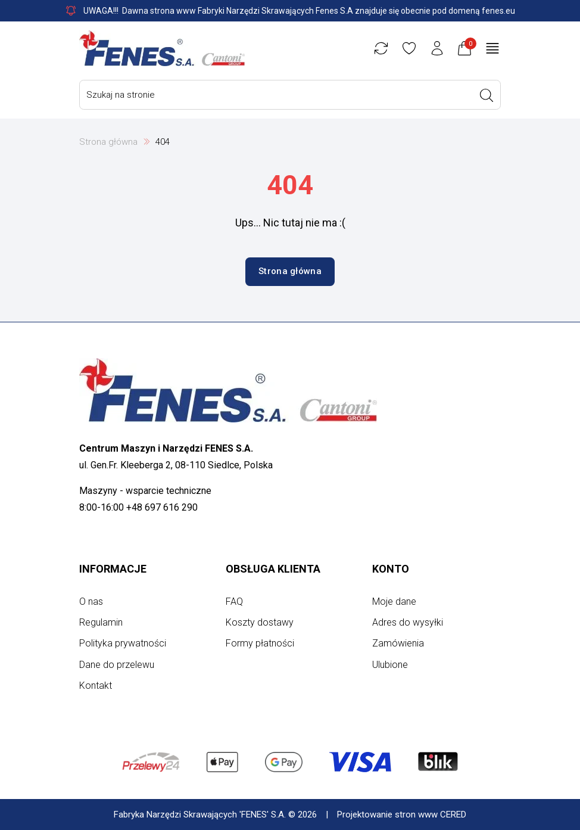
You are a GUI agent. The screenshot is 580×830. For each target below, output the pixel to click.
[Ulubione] (409, 48)
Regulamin (101, 622)
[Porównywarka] (381, 48)
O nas (91, 601)
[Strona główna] (162, 48)
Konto (390, 568)
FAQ (234, 601)
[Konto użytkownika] (437, 48)
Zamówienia (398, 643)
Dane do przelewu (116, 664)
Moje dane (394, 601)
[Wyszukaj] (486, 95)
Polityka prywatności (122, 643)
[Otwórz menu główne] (492, 48)
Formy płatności (260, 643)
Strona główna (108, 141)
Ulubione (390, 664)
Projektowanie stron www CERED (401, 814)
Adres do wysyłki (407, 622)
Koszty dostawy (260, 622)
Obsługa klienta (273, 568)
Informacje (112, 568)
